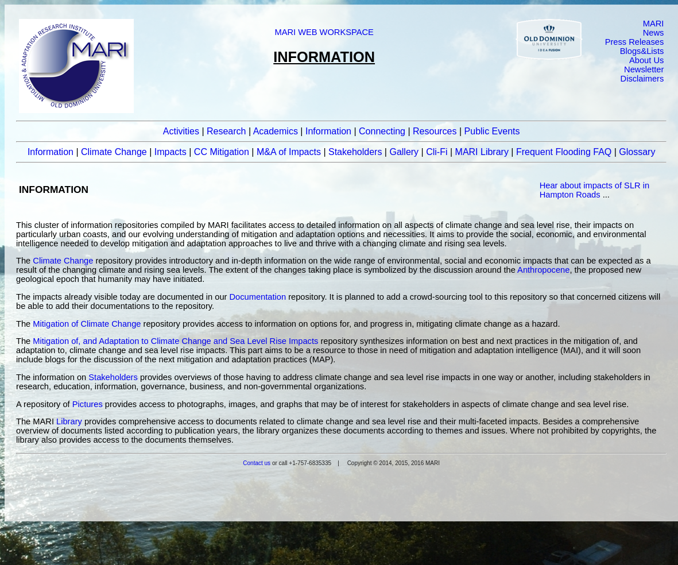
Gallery (404, 152)
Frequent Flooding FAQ (563, 152)
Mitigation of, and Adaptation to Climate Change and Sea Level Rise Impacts (175, 341)
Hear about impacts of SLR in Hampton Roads (594, 190)
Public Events (492, 131)
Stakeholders (355, 152)
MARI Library (482, 152)
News (653, 32)
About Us (646, 60)
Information (328, 131)
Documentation (258, 296)
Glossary (637, 152)
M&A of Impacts (289, 152)
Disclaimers (642, 78)
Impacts (170, 152)
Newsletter (644, 69)
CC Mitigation (221, 152)
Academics (275, 131)
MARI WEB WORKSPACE (323, 32)
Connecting (382, 131)
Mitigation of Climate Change (87, 323)
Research (226, 131)
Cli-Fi (436, 152)
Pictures (87, 404)
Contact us (256, 463)
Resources (434, 131)
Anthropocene (543, 269)
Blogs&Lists (642, 51)
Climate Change (114, 152)
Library (69, 421)
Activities (181, 131)
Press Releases (634, 42)
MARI (653, 23)
